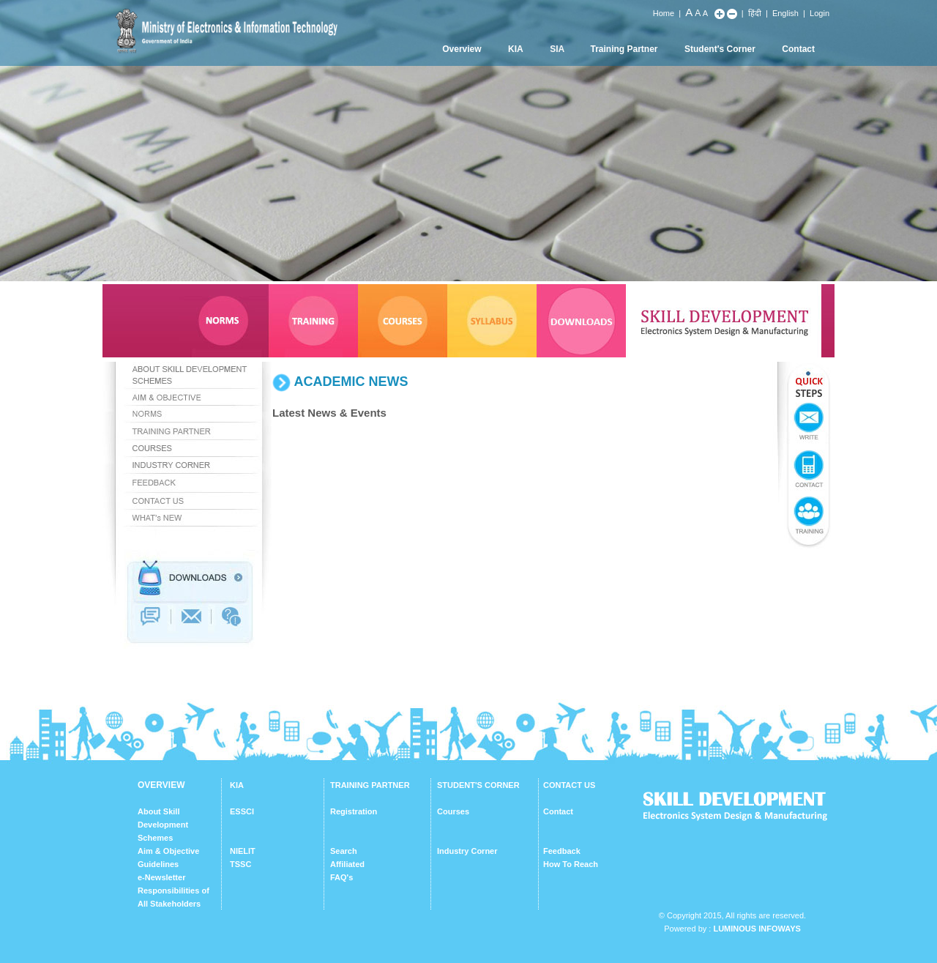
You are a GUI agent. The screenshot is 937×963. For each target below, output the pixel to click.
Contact (798, 49)
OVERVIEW (161, 785)
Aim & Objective (168, 851)
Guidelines (158, 864)
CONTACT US (569, 785)
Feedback (562, 851)
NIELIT (242, 851)
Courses (453, 811)
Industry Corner (467, 851)
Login (819, 13)
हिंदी (754, 13)
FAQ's (341, 877)
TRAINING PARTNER (370, 785)
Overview (461, 49)
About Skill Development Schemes (163, 824)
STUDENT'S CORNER (478, 785)
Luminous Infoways (756, 928)
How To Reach (570, 864)
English (785, 13)
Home (663, 13)
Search (343, 851)
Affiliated (347, 864)
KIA (515, 49)
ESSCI (242, 811)
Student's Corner (719, 49)
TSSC (240, 864)
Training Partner (624, 49)
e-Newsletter (161, 877)
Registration (353, 811)
